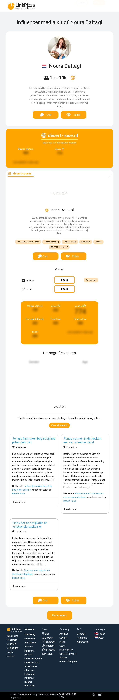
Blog (47, 634)
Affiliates (28, 646)
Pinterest (49, 646)
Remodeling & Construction (28, 242)
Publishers (12, 640)
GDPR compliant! (59, 247)
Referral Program (68, 661)
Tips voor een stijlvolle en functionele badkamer (29, 524)
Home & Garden (70, 242)
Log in (10, 652)
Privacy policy (66, 650)
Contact (63, 638)
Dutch (99, 638)
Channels (11, 644)
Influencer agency (33, 658)
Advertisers (30, 642)
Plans (62, 642)
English (100, 634)
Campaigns (12, 648)
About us (64, 634)
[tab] (20, 173)
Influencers (12, 636)
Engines (98, 242)
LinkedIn (49, 638)
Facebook (50, 650)
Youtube (49, 654)
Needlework (85, 242)
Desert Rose (18, 493)
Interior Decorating (51, 242)
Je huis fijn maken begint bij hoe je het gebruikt (33, 440)
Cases (63, 646)
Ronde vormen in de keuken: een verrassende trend (82, 440)
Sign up (10, 656)
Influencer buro (31, 662)
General (81, 634)
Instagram (50, 642)
